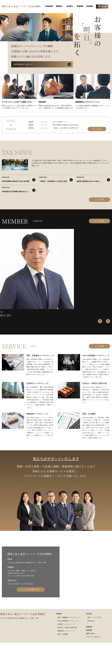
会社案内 (69, 6)
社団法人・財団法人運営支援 (67, 635)
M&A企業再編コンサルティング (68, 628)
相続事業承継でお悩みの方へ (29, 65)
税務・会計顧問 (62, 641)
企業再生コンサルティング (66, 631)
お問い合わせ (90, 641)
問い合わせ (102, 6)
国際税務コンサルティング (66, 638)
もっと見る (97, 131)
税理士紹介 (91, 628)
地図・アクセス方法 (94, 625)
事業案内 (59, 6)
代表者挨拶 (49, 6)
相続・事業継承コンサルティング (68, 625)
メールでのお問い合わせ (30, 596)
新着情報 (80, 6)
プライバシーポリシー (93, 644)
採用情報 (89, 6)
